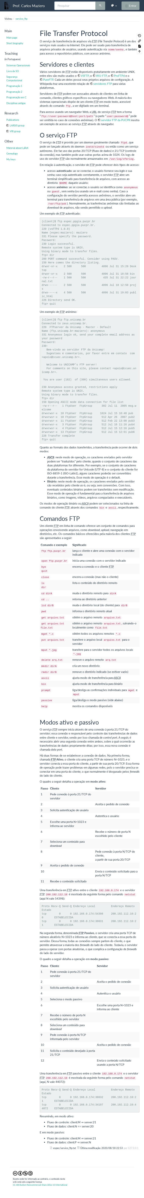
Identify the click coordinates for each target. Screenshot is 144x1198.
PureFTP (48, 79)
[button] (114, 5)
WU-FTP (101, 75)
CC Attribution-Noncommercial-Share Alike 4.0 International (40, 1185)
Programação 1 (14, 85)
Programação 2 (14, 91)
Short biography (14, 43)
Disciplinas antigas (16, 103)
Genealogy (12, 153)
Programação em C (16, 97)
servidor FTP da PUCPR (115, 120)
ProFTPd (119, 75)
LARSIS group (17, 125)
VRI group (15, 131)
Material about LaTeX (17, 147)
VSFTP (85, 75)
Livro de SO (12, 71)
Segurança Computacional (14, 78)
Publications (12, 119)
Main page (11, 37)
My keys (11, 159)
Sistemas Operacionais (18, 65)
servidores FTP (102, 83)
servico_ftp (21, 18)
